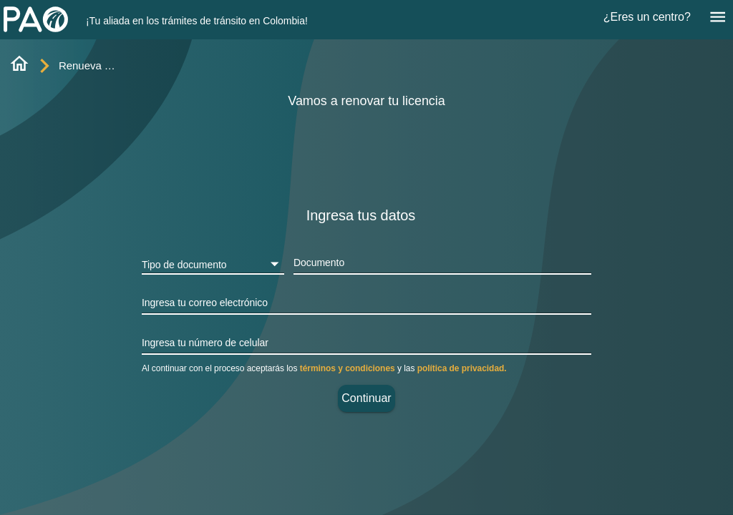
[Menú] (717, 16)
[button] (213, 264)
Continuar (366, 398)
